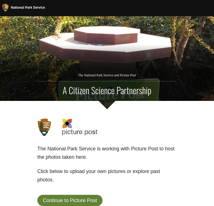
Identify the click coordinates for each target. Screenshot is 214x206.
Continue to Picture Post (70, 200)
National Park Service (23, 8)
